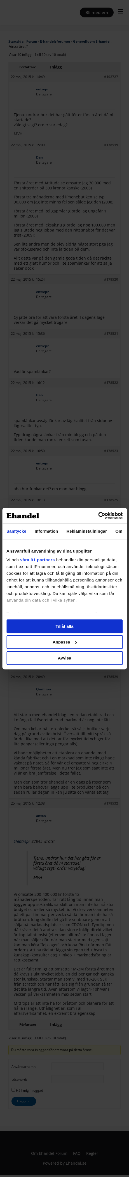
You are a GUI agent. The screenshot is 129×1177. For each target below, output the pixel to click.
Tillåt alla (65, 626)
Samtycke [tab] (16, 531)
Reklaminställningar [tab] (86, 531)
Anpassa (65, 642)
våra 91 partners (37, 559)
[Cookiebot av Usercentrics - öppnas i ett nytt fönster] (98, 515)
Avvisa (64, 658)
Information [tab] (46, 531)
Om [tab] (118, 531)
